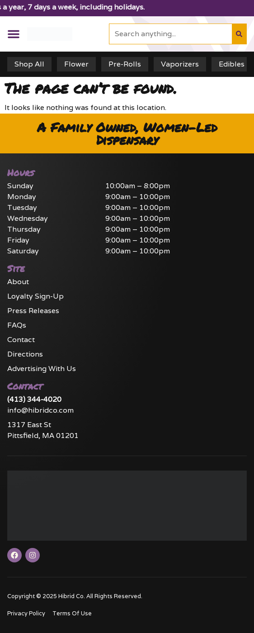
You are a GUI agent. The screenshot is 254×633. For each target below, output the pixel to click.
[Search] (239, 34)
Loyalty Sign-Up (35, 296)
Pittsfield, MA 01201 (43, 435)
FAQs (16, 325)
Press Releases (33, 310)
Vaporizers (180, 64)
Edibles (232, 64)
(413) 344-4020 (34, 399)
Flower (76, 64)
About (18, 281)
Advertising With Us (41, 368)
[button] (13, 34)
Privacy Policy (26, 613)
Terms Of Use (72, 613)
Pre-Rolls (124, 64)
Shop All (29, 64)
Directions (25, 354)
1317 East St (29, 424)
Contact (21, 339)
